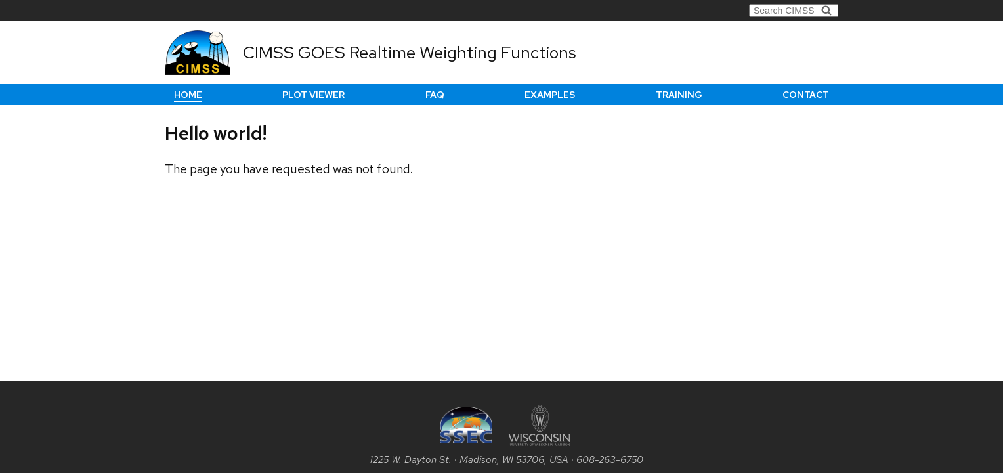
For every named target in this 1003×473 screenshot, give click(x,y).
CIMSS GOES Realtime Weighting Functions (409, 52)
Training (679, 95)
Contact (805, 95)
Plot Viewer (313, 95)
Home (188, 95)
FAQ (434, 95)
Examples (549, 95)
